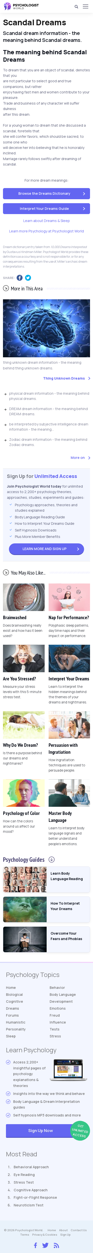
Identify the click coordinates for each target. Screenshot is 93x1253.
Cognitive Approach (31, 1190)
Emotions (58, 1008)
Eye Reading (24, 1174)
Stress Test (24, 1182)
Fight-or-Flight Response (35, 1197)
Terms (24, 1234)
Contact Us (79, 1230)
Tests (55, 1029)
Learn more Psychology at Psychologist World (46, 231)
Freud (55, 1015)
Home (11, 987)
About (63, 1230)
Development (61, 1001)
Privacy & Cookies (44, 1234)
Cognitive (14, 1001)
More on (78, 457)
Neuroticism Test (28, 1205)
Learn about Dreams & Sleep (46, 220)
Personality (16, 1029)
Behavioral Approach (31, 1167)
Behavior (57, 987)
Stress (55, 1036)
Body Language (63, 994)
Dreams (12, 1008)
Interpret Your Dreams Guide (44, 208)
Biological (14, 994)
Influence (58, 1022)
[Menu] (85, 6)
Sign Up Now (57, 1131)
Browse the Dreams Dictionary (44, 193)
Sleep (11, 1036)
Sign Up (44, 548)
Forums (12, 1015)
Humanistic (15, 1022)
